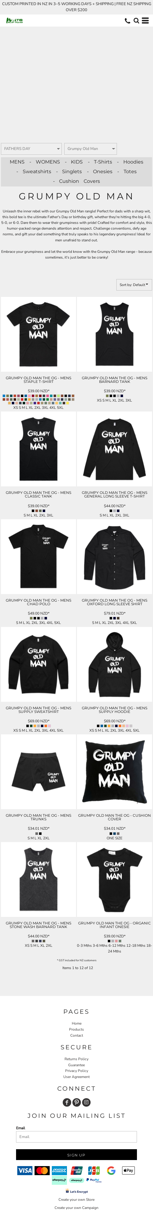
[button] (136, 20)
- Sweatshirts (33, 171)
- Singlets (69, 171)
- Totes (127, 171)
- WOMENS (44, 162)
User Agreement (76, 1076)
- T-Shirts (100, 162)
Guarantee (76, 1065)
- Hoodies (130, 162)
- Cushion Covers (76, 181)
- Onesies (100, 171)
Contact (76, 1035)
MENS (17, 162)
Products (76, 1029)
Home (76, 1023)
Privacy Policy (76, 1070)
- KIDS (74, 162)
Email (20, 1128)
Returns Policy (76, 1059)
